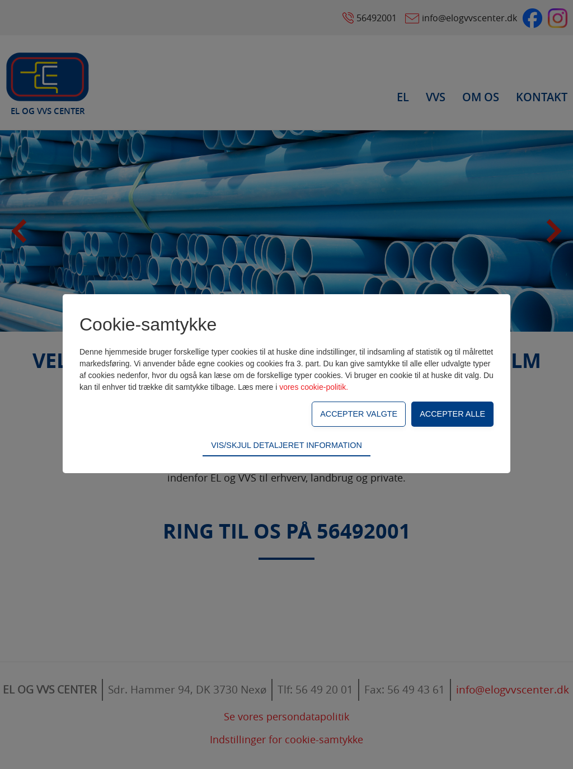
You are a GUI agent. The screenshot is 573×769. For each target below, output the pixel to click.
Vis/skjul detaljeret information (286, 445)
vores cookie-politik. (313, 387)
